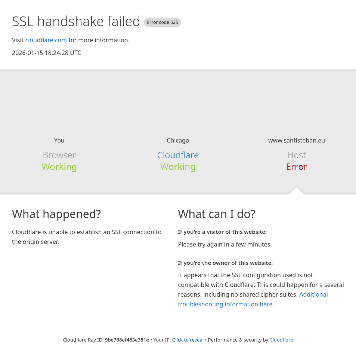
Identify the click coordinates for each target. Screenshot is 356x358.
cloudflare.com (46, 40)
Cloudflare (178, 155)
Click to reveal (188, 339)
